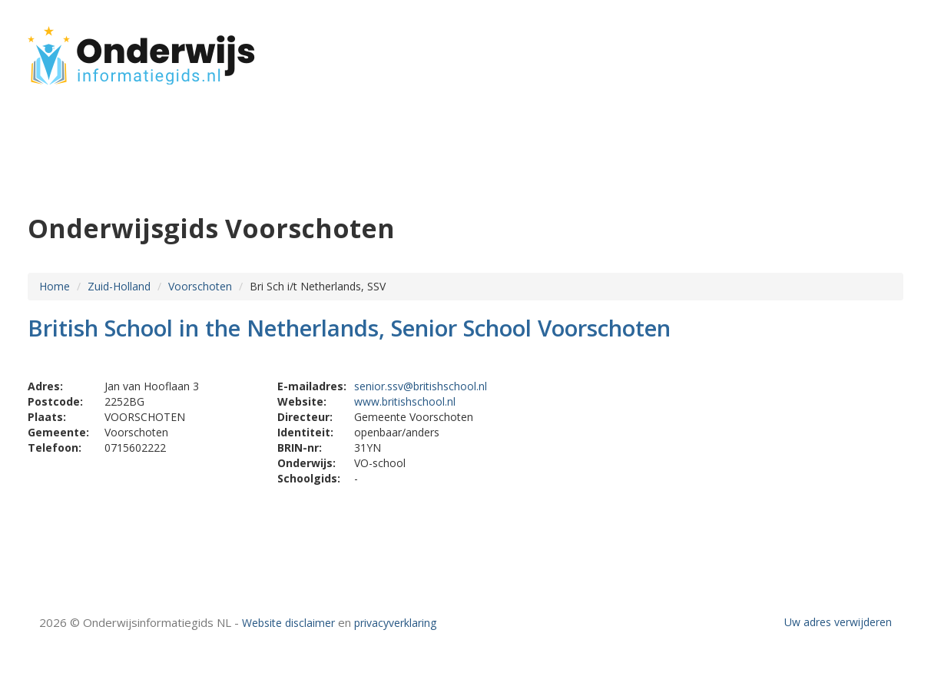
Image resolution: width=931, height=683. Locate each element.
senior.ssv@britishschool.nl (420, 386)
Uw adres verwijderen (838, 622)
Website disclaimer (288, 622)
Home (54, 286)
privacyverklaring (395, 622)
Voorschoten (200, 286)
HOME (802, 48)
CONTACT (862, 48)
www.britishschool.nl (405, 401)
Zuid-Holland (119, 286)
